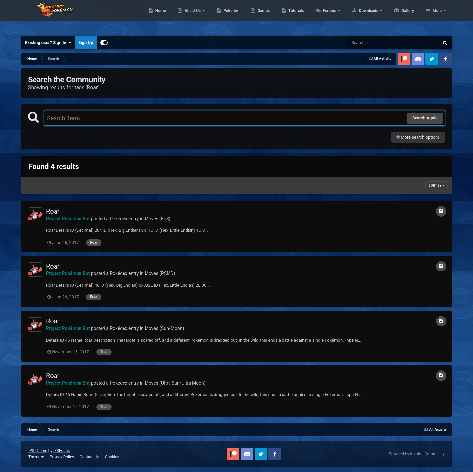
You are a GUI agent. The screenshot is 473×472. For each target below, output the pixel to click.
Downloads (400, 16)
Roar (52, 211)
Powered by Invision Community (417, 454)
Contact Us (89, 457)
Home (191, 16)
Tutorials (327, 16)
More (437, 16)
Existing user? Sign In (48, 42)
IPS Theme (37, 450)
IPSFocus (61, 450)
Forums (361, 16)
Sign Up (85, 42)
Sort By (436, 185)
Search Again (425, 117)
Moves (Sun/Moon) (164, 328)
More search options (418, 137)
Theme (36, 457)
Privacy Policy (62, 457)
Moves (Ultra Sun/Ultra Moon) (175, 383)
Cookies (112, 457)
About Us (224, 16)
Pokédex (262, 16)
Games (295, 16)
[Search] (376, 42)
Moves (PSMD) (160, 273)
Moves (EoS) (157, 218)
